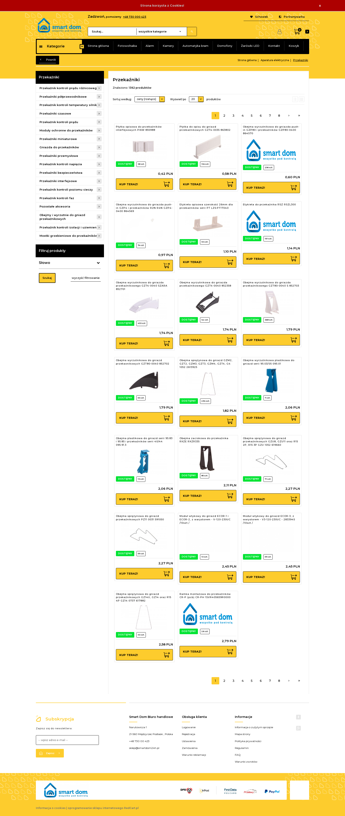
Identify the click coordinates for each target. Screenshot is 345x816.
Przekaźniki (49, 77)
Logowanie (189, 727)
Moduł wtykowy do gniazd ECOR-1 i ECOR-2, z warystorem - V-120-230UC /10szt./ (205, 519)
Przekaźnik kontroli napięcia (60, 164)
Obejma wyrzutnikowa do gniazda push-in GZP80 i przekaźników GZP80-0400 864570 (271, 130)
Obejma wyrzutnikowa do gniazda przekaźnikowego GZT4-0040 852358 (205, 284)
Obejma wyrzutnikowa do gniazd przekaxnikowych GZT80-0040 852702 (142, 362)
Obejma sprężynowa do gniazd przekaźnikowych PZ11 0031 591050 (140, 518)
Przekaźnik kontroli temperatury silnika (69, 105)
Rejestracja (188, 734)
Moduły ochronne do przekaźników (66, 130)
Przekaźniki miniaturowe (58, 139)
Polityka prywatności (248, 741)
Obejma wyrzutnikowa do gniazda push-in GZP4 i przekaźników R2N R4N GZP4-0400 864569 (144, 208)
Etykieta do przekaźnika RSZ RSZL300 (269, 204)
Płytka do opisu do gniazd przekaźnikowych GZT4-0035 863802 (205, 128)
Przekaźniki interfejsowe (58, 181)
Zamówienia (189, 748)
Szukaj (47, 277)
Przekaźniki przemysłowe (58, 155)
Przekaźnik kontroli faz (56, 198)
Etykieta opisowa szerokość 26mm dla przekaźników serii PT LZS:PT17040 (206, 206)
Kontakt (274, 45)
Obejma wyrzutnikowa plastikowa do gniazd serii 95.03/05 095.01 (268, 362)
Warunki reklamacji (194, 754)
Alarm (150, 45)
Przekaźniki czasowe (55, 113)
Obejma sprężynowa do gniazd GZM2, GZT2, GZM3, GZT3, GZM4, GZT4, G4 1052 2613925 (206, 363)
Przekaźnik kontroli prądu (58, 122)
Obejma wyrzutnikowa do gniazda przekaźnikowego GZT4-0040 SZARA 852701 (141, 286)
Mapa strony (242, 734)
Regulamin (242, 748)
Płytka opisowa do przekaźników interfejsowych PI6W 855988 (139, 128)
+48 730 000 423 (134, 16)
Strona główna (98, 45)
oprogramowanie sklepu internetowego (95, 808)
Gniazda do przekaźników (59, 147)
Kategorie (52, 46)
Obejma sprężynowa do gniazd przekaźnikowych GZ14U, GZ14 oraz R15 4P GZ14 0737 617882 (143, 597)
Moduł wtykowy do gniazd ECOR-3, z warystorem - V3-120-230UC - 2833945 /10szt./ (269, 519)
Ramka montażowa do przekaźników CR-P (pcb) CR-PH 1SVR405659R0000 (205, 596)
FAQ (238, 754)
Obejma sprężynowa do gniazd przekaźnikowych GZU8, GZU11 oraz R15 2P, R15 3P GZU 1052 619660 (270, 441)
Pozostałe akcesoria (54, 206)
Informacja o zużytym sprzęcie (254, 727)
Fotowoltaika (127, 45)
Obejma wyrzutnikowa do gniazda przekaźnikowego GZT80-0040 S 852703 (271, 284)
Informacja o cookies (51, 808)
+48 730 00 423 (139, 741)
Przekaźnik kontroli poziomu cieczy (66, 189)
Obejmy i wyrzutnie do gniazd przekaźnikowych (62, 217)
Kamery (168, 45)
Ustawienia (189, 741)
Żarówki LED (250, 45)
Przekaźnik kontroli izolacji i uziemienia (69, 227)
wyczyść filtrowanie (86, 277)
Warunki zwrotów (246, 761)
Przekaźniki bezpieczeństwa (60, 172)
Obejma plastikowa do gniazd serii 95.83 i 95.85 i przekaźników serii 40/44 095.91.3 (144, 441)
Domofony (224, 45)
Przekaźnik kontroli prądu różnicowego (69, 88)
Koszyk (294, 45)
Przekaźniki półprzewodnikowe (63, 96)
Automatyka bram (195, 45)
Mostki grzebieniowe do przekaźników (68, 235)
